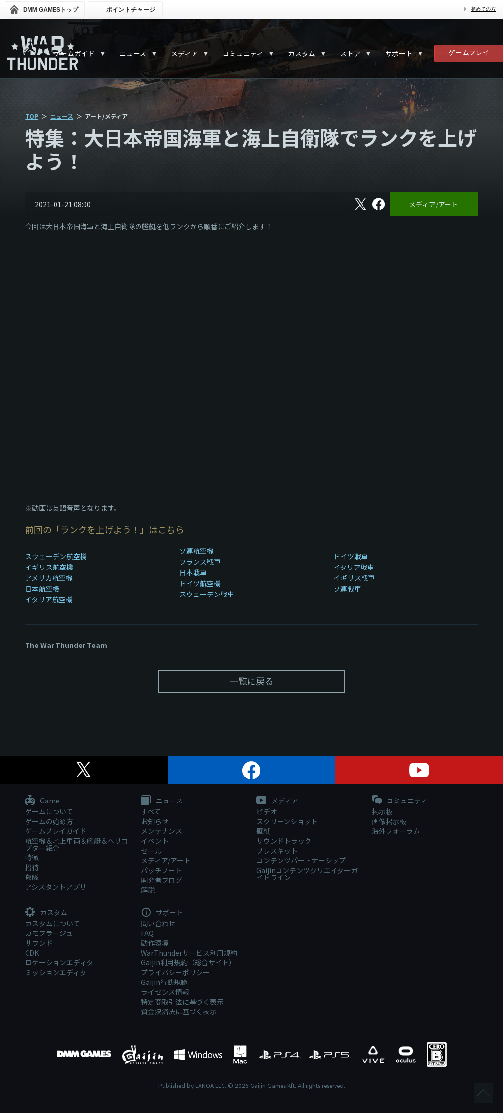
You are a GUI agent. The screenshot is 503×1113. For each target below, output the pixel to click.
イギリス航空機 (49, 567)
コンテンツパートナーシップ (301, 860)
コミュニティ (243, 53)
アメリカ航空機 (49, 578)
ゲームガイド (74, 53)
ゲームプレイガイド (55, 831)
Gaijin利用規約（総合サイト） (188, 962)
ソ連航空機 (196, 551)
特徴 (32, 857)
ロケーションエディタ (59, 962)
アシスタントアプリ (55, 886)
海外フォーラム (396, 831)
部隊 (32, 877)
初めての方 (483, 9)
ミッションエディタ (55, 972)
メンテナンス (161, 831)
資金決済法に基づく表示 (179, 1011)
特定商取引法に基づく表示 (182, 1001)
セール (151, 850)
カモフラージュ (49, 933)
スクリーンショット (287, 821)
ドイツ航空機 (200, 583)
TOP (31, 116)
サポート (399, 53)
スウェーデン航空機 (56, 556)
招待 (32, 867)
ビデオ (266, 811)
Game (42, 801)
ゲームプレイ (468, 52)
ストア (350, 53)
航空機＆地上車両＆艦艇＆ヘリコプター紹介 (76, 844)
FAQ (147, 933)
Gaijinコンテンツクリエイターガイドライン (307, 873)
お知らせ (154, 821)
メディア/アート (433, 204)
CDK (32, 952)
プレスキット (277, 850)
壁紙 (263, 831)
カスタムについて (52, 923)
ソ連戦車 (347, 589)
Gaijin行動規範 (164, 982)
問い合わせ (158, 923)
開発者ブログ (161, 880)
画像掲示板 (389, 821)
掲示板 (382, 811)
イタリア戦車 (354, 567)
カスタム (301, 53)
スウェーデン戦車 (206, 594)
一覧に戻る (251, 680)
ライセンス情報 (165, 991)
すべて (151, 811)
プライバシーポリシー (175, 972)
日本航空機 (42, 589)
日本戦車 (193, 572)
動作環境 (154, 942)
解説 (148, 889)
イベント (154, 840)
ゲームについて (49, 811)
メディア (184, 53)
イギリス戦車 (354, 578)
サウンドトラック (283, 840)
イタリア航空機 (49, 599)
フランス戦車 (200, 562)
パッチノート (161, 870)
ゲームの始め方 (49, 821)
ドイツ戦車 (351, 556)
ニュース (132, 53)
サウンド (39, 942)
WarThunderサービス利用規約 (189, 952)
